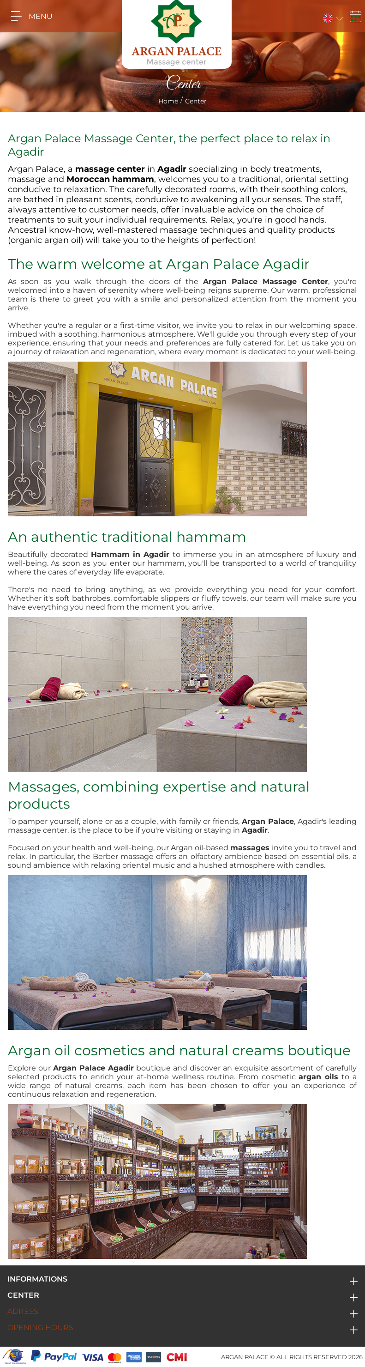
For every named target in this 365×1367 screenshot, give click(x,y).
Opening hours (40, 1327)
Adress (22, 1311)
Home (168, 101)
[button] (332, 16)
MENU (28, 16)
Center (23, 1295)
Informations (37, 1279)
